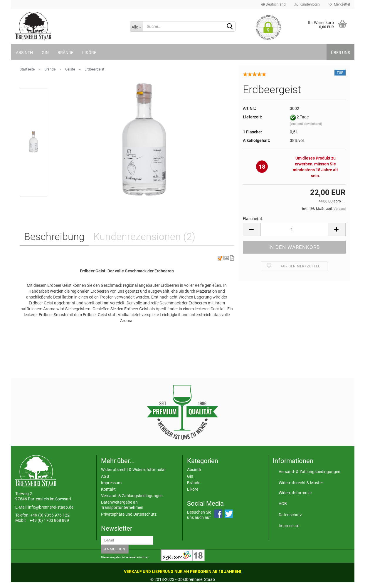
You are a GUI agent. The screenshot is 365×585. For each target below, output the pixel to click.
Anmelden (114, 549)
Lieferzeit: (252, 117)
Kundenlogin (307, 4)
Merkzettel (339, 4)
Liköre (89, 52)
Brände (65, 52)
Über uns (340, 52)
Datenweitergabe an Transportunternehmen (122, 505)
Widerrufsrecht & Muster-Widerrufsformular (301, 487)
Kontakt (108, 489)
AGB (105, 476)
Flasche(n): (253, 218)
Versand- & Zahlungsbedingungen (132, 495)
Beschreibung (54, 236)
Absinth (24, 52)
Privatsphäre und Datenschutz (129, 514)
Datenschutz (290, 514)
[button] (226, 258)
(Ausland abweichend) (306, 124)
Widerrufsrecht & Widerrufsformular (133, 469)
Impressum (111, 482)
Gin (45, 52)
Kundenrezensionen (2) (144, 236)
